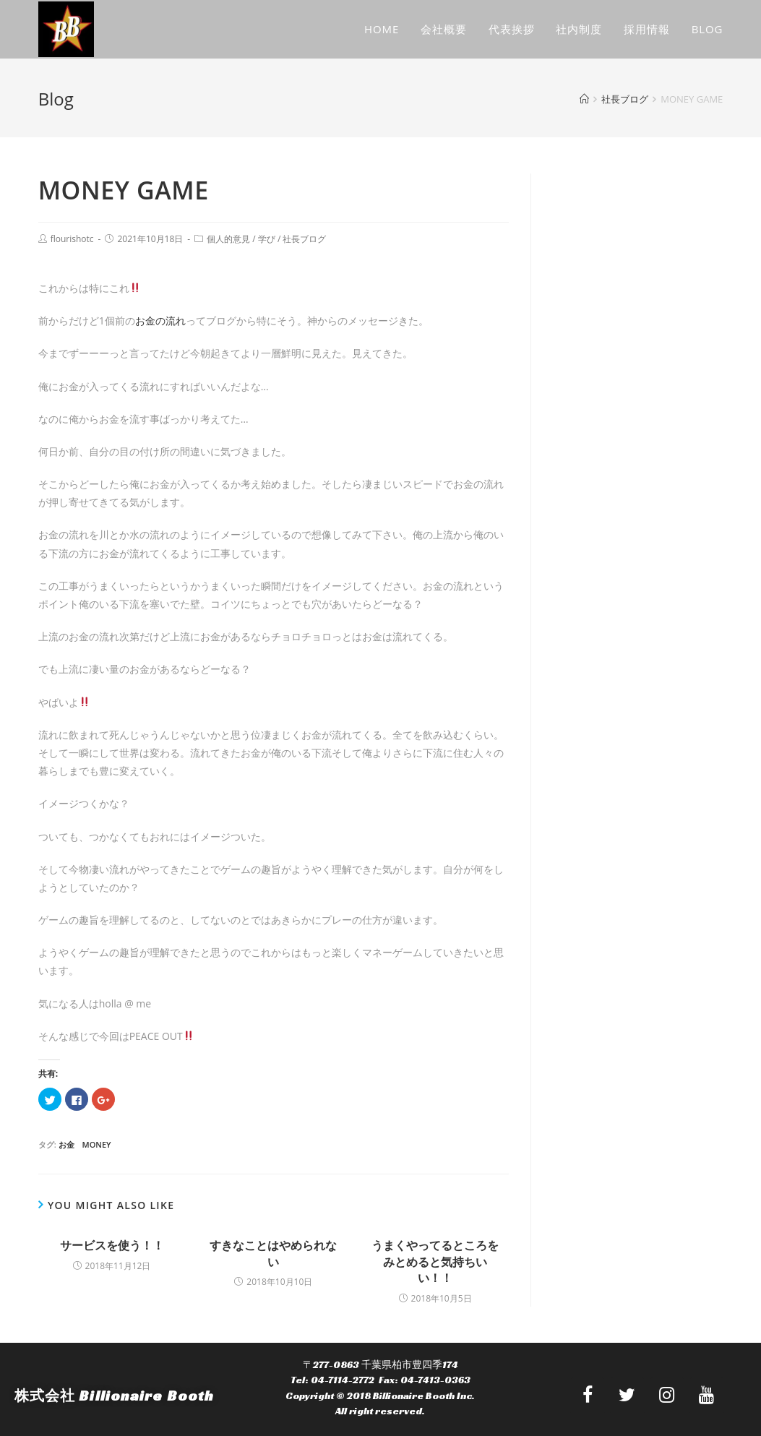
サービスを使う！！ (112, 1245)
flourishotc (72, 239)
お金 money (85, 1144)
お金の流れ (160, 320)
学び (266, 239)
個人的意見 (228, 239)
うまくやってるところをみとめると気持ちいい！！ (435, 1261)
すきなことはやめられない (273, 1253)
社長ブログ (304, 239)
